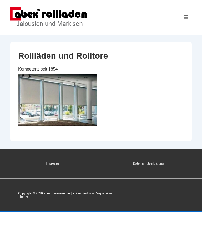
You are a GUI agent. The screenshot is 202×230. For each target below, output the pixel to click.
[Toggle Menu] (186, 17)
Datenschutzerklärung (148, 163)
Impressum (53, 163)
